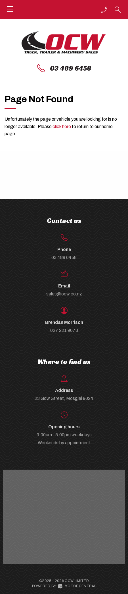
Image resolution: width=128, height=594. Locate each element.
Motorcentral (77, 586)
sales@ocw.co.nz (64, 293)
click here (62, 126)
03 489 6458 (70, 68)
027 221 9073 (64, 330)
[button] (104, 10)
